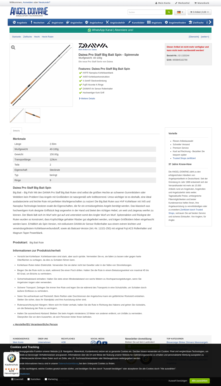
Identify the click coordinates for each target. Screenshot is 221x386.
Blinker (182, 342)
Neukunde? (44, 2)
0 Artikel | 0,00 (199, 12)
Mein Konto (162, 3)
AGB (63, 342)
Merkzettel (182, 3)
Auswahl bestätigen (178, 380)
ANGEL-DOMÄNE (30, 12)
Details (16, 130)
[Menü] (17, 354)
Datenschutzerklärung (69, 363)
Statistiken (36, 379)
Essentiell (18, 379)
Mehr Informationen (20, 374)
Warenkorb (201, 3)
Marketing (53, 379)
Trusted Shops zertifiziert (184, 158)
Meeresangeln (201, 342)
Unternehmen (44, 342)
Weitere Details (87, 98)
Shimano (190, 342)
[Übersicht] (194, 37)
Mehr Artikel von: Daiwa (88, 50)
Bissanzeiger (173, 342)
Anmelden (28, 2)
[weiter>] (205, 37)
